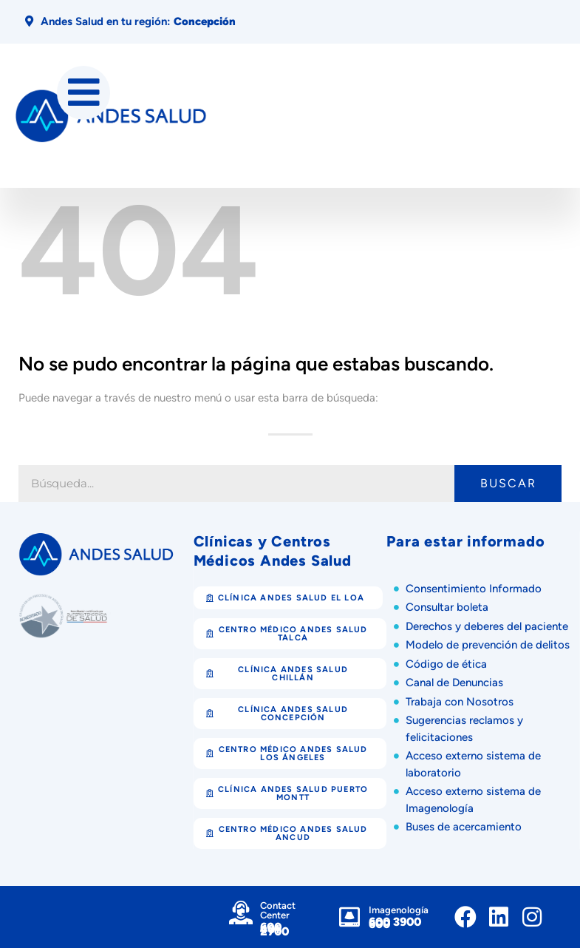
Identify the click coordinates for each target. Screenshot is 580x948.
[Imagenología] (349, 917)
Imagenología (399, 909)
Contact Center (278, 910)
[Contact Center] (241, 912)
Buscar (508, 483)
